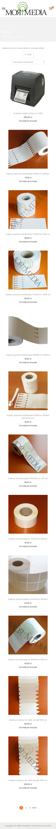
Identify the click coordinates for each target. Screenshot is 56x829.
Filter (28, 54)
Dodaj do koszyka (28, 121)
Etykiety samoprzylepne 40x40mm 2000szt (28, 599)
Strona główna (8, 36)
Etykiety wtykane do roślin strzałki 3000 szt (28, 780)
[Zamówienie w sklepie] (28, 62)
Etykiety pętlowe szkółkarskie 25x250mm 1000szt (28, 355)
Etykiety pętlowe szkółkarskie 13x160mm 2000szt (28, 173)
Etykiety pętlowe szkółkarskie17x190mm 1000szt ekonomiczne (28, 416)
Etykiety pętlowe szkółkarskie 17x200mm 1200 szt (28, 234)
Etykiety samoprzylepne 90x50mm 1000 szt (28, 659)
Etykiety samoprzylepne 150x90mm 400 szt (28, 478)
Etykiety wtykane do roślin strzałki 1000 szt (28, 720)
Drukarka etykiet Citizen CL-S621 (28, 113)
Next (34, 808)
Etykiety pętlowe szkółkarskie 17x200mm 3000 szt (28, 294)
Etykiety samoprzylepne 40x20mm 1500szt (28, 539)
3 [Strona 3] (29, 808)
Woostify (47, 825)
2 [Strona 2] (25, 808)
